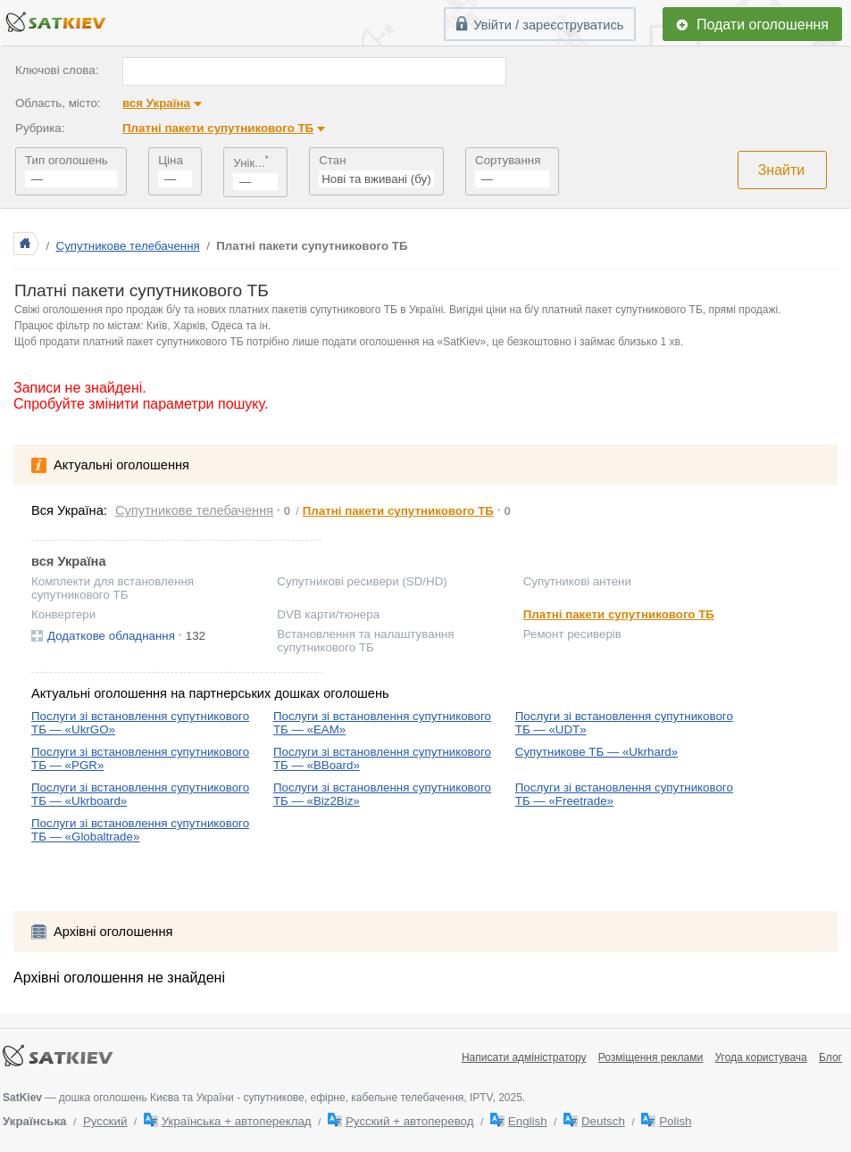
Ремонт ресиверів (572, 634)
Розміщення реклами (650, 1057)
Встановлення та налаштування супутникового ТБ (365, 640)
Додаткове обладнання (111, 635)
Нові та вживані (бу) (375, 179)
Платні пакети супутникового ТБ (217, 128)
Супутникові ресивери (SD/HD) (361, 581)
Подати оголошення (763, 24)
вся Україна (156, 103)
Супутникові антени (577, 581)
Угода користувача (760, 1057)
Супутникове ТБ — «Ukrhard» (596, 751)
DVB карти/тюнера (328, 614)
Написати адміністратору (524, 1057)
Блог (830, 1057)
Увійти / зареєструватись (548, 25)
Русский (105, 1121)
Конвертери (63, 614)
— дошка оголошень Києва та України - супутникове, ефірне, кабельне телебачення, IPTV (248, 1097)
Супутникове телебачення (128, 246)
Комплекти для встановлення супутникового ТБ (112, 588)
